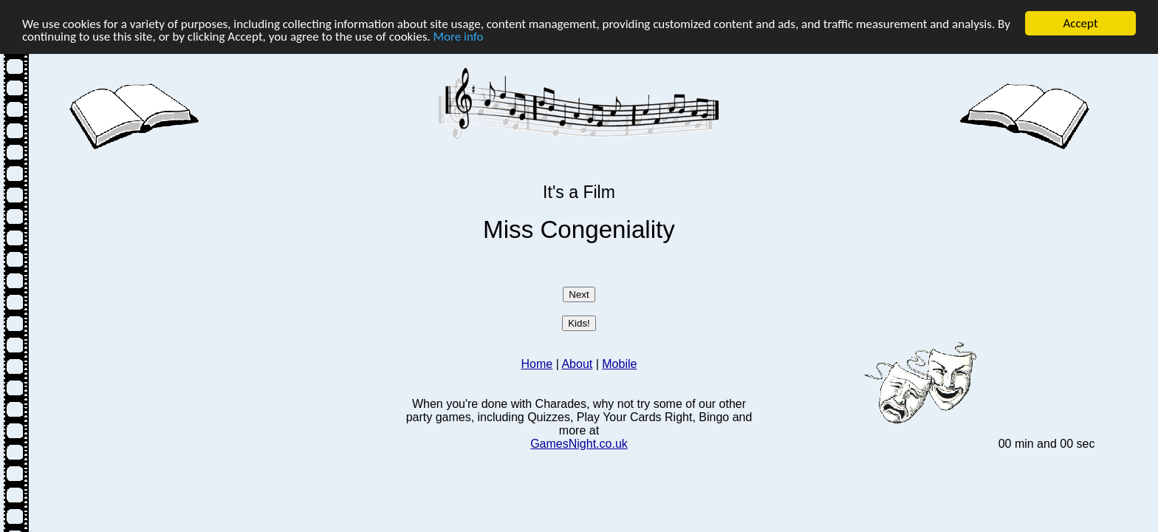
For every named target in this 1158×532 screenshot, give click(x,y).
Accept (1080, 23)
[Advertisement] (233, 256)
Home (537, 364)
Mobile (619, 364)
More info (459, 36)
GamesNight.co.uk (579, 443)
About (576, 364)
